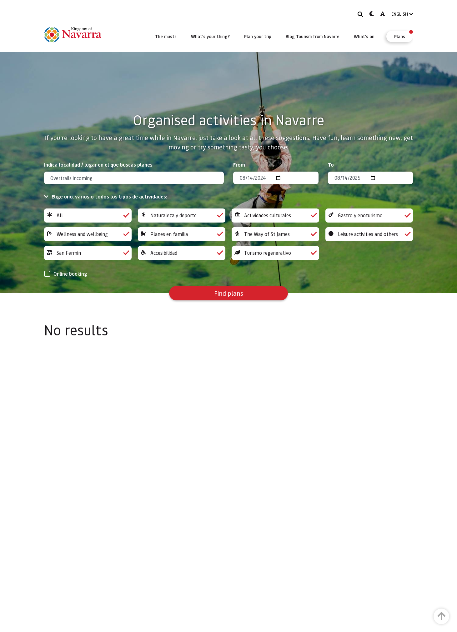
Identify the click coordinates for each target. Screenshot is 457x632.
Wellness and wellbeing (88, 234)
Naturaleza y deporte (181, 215)
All (88, 215)
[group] (88, 215)
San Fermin (88, 253)
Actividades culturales (275, 215)
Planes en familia (181, 234)
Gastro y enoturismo (369, 215)
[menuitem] (166, 36)
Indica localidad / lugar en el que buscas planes (98, 164)
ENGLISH (402, 14)
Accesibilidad (181, 253)
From (239, 164)
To (331, 164)
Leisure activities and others (369, 234)
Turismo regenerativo (275, 253)
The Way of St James (275, 234)
